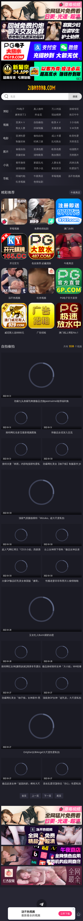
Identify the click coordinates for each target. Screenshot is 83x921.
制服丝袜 (20, 141)
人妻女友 (56, 162)
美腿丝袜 (20, 154)
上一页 (35, 795)
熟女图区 (56, 154)
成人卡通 (56, 135)
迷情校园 (20, 168)
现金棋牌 (56, 114)
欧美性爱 (74, 135)
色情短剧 (38, 181)
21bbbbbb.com (41, 88)
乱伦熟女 (56, 141)
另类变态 (74, 141)
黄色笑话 (56, 168)
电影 (6, 138)
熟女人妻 (20, 128)
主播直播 (56, 128)
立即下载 (65, 913)
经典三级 (38, 141)
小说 (6, 165)
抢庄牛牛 (74, 114)
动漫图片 (74, 149)
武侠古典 (74, 162)
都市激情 (20, 162)
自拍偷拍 (38, 122)
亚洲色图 (38, 149)
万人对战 (56, 108)
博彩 (6, 111)
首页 (24, 795)
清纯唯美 (38, 154)
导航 (6, 178)
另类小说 (38, 168)
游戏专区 (74, 108)
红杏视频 (20, 181)
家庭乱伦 (38, 162)
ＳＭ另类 (74, 128)
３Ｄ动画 (74, 122)
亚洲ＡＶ (20, 122)
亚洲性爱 (20, 135)
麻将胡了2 (20, 114)
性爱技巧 (74, 168)
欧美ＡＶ (56, 122)
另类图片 (74, 154)
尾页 (59, 795)
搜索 (75, 96)
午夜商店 (38, 176)
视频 (6, 125)
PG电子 (21, 108)
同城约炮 (20, 176)
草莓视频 (56, 176)
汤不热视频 (74, 176)
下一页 (47, 795)
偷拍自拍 (38, 135)
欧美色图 (56, 149)
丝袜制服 (38, 128)
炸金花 (38, 114)
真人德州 (38, 108)
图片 (6, 151)
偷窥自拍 (20, 149)
